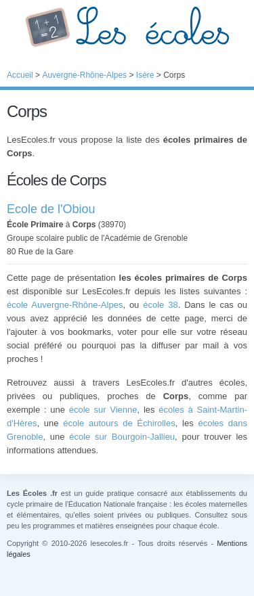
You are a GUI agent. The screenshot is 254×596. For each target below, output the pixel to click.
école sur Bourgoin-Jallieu (122, 437)
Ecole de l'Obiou (51, 209)
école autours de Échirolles (119, 423)
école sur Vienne (103, 410)
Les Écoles (127, 27)
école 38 (160, 305)
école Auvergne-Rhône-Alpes (65, 305)
